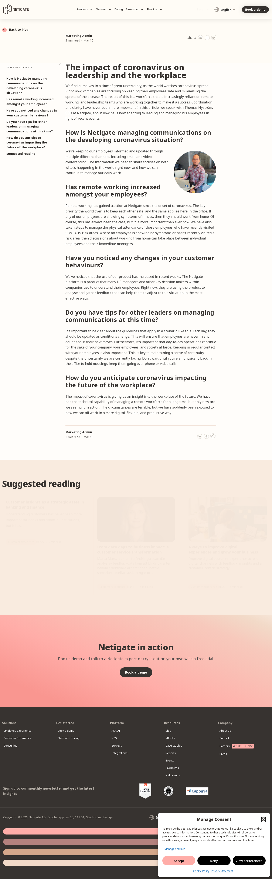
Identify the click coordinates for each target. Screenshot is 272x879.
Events (172, 761)
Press (226, 754)
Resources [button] (134, 9)
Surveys (119, 746)
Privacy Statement (222, 871)
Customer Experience (21, 738)
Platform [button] (103, 9)
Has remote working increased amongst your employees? (30, 101)
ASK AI (118, 731)
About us (228, 731)
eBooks (173, 738)
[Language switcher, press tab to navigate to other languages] (224, 10)
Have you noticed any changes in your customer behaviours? (31, 112)
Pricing (119, 9)
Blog (171, 731)
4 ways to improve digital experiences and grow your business (223, 549)
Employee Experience (20, 731)
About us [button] (154, 9)
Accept (179, 861)
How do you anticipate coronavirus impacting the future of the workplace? (26, 142)
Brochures (175, 768)
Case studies (177, 746)
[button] (263, 819)
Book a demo (69, 731)
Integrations (122, 753)
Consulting (13, 746)
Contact (227, 738)
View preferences (249, 861)
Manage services (174, 849)
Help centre (176, 775)
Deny (214, 861)
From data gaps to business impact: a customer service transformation (133, 549)
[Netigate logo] (16, 9)
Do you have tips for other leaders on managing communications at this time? (29, 126)
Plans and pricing (71, 738)
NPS (117, 738)
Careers (240, 746)
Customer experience (21, 542)
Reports (173, 753)
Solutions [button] (84, 9)
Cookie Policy (201, 871)
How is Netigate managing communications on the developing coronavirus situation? (26, 85)
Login (201, 9)
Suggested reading (20, 154)
